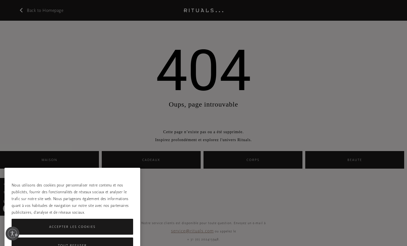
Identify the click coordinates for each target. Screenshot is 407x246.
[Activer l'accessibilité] (12, 233)
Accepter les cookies (72, 231)
